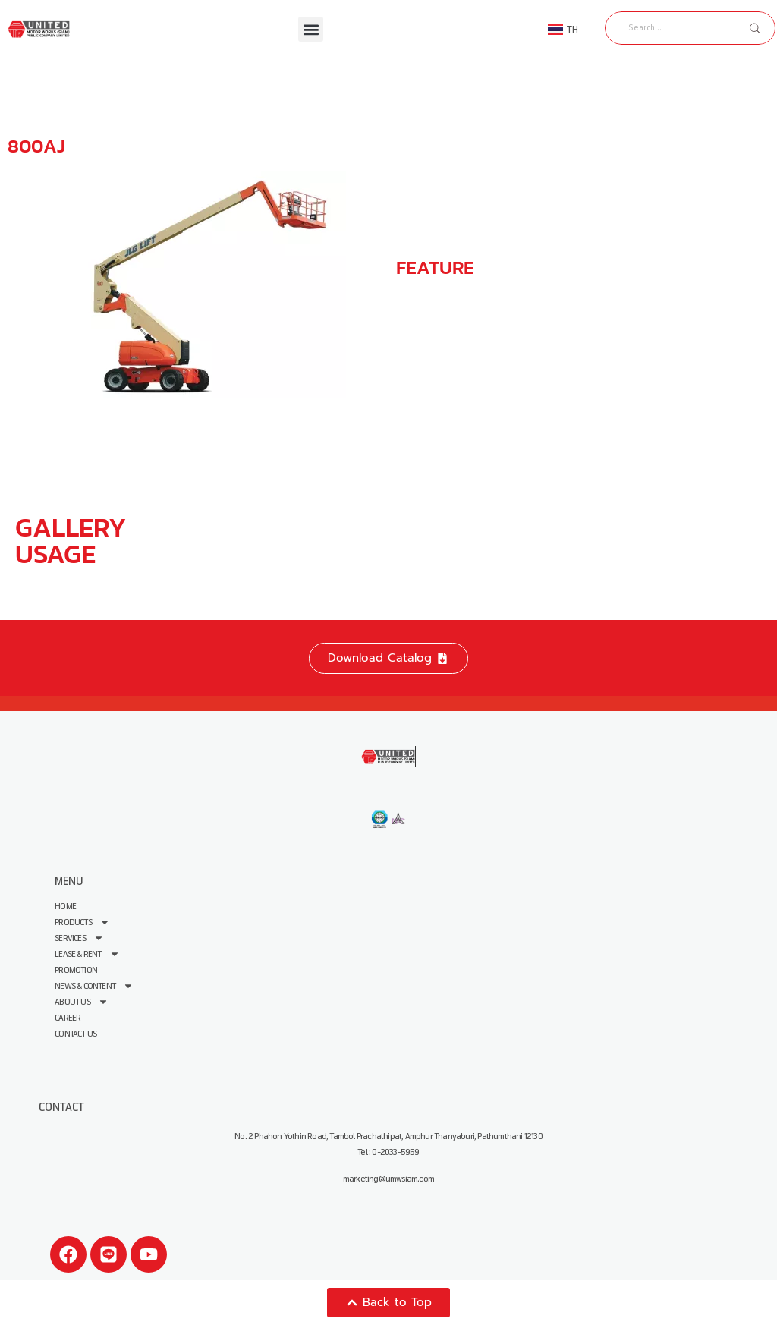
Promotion (76, 970)
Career (67, 1018)
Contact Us (75, 1034)
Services (79, 938)
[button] (310, 29)
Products (82, 922)
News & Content (94, 986)
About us (82, 1002)
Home (65, 906)
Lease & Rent (87, 954)
